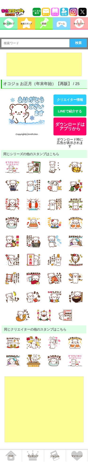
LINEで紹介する (70, 111)
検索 (78, 43)
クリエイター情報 (70, 100)
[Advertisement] (44, 64)
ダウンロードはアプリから (70, 126)
